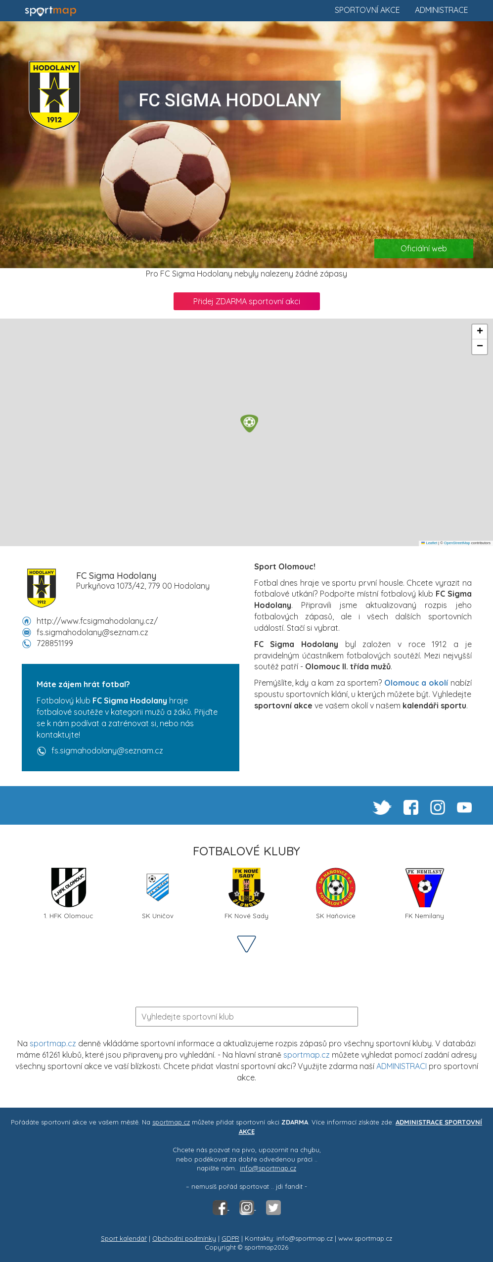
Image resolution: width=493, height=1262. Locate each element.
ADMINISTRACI (401, 1066)
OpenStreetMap (457, 543)
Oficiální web (424, 248)
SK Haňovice (336, 894)
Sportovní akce (367, 10)
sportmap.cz (53, 1043)
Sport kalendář (124, 1238)
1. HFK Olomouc (68, 894)
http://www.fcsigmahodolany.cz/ (97, 621)
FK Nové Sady (246, 894)
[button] (249, 423)
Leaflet (429, 543)
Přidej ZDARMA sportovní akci (246, 301)
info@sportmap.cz (268, 1168)
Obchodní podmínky (184, 1238)
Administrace (441, 10)
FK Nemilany (425, 894)
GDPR (230, 1238)
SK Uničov (158, 894)
